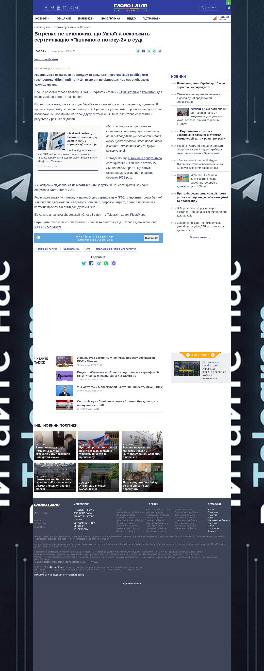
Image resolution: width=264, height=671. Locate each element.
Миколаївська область (157, 606)
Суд (88, 332)
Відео (131, 18)
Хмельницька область (186, 603)
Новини (42, 18)
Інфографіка (110, 18)
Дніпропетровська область (129, 603)
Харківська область (185, 598)
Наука (211, 601)
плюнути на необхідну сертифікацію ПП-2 (95, 280)
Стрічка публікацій (65, 27)
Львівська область (155, 603)
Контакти (40, 607)
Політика (85, 27)
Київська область (154, 595)
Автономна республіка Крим (130, 595)
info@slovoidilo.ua (132, 666)
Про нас (39, 604)
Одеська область (154, 609)
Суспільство (214, 611)
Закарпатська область (127, 611)
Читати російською (46, 59)
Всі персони (80, 612)
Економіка (213, 595)
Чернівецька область (185, 609)
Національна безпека (219, 603)
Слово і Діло (42, 27)
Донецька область (125, 606)
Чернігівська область (185, 611)
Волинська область (126, 601)
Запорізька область (126, 614)
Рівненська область (156, 614)
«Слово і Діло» (56, 650)
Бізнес (211, 593)
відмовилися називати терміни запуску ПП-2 (85, 268)
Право (211, 609)
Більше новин (200, 237)
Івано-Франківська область (159, 593)
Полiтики (86, 18)
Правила (39, 610)
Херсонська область (185, 601)
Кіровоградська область (158, 598)
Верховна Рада (82, 596)
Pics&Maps (137, 298)
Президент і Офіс (83, 593)
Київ (118, 593)
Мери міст (79, 609)
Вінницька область (125, 598)
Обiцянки (64, 18)
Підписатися (151, 321)
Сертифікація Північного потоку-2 (116, 332)
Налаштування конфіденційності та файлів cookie (59, 658)
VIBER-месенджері (47, 310)
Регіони (154, 587)
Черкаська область (184, 606)
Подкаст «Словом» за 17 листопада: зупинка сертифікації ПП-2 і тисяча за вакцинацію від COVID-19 (118, 459)
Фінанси (212, 614)
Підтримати (151, 18)
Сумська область (183, 593)
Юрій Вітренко (129, 175)
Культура (212, 598)
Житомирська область (127, 609)
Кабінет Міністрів (83, 599)
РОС (214, 7)
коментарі (149, 175)
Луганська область (155, 601)
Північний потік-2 (47, 332)
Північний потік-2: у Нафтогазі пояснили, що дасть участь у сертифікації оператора (82, 222)
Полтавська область (156, 611)
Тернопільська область (187, 595)
